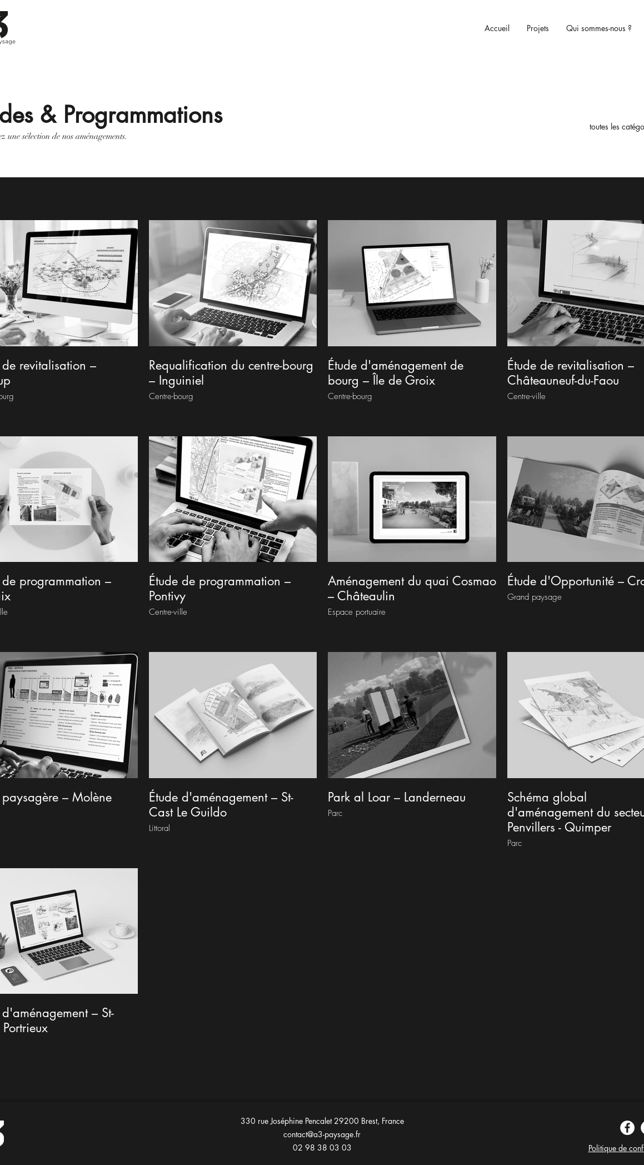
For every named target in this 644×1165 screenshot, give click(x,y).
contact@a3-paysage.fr (322, 1134)
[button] (535, 28)
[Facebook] (627, 1128)
